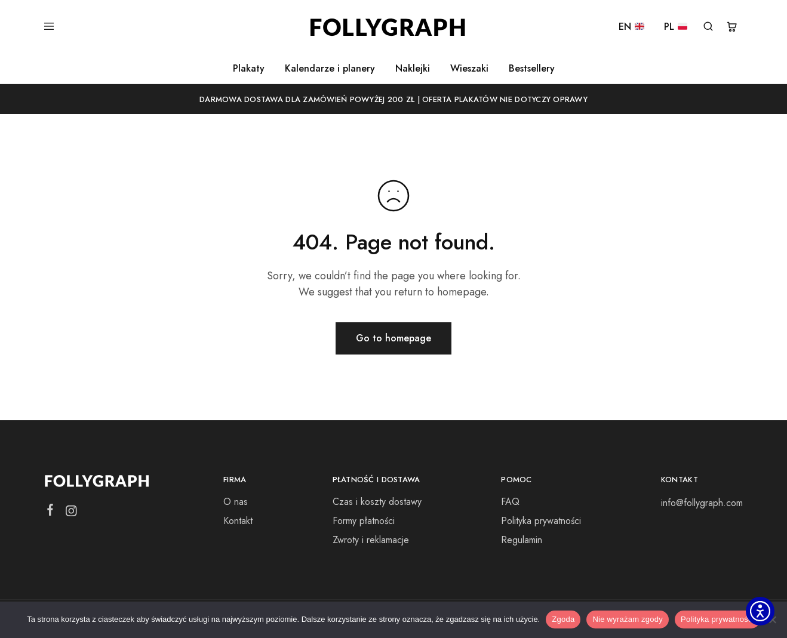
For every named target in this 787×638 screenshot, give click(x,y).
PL (675, 27)
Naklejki (412, 68)
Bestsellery (532, 68)
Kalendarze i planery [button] (330, 68)
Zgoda (563, 619)
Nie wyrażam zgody (627, 619)
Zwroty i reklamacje (371, 540)
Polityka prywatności (541, 521)
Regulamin (521, 540)
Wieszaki (469, 68)
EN (631, 27)
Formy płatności (364, 521)
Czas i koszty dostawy (377, 501)
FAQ (510, 501)
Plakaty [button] (249, 68)
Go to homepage (393, 338)
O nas (235, 501)
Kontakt (238, 521)
